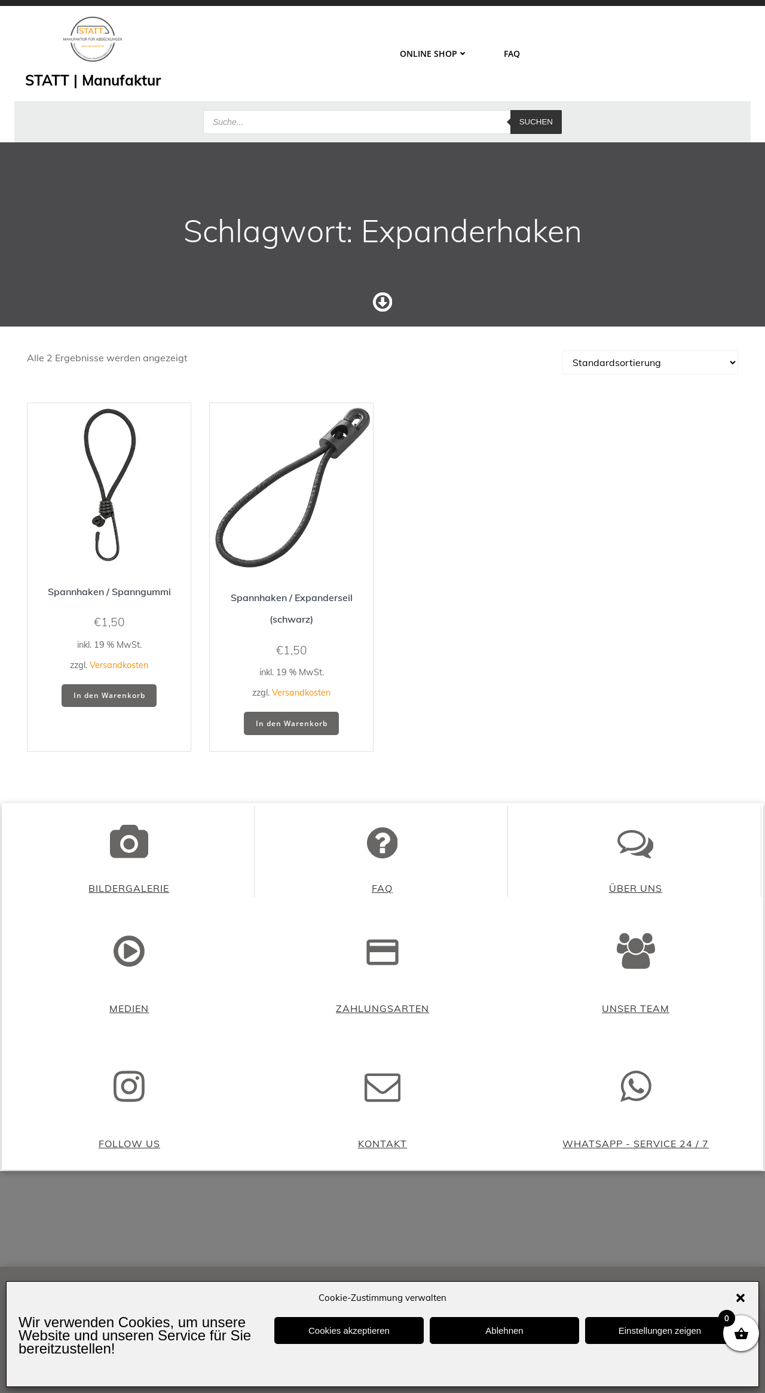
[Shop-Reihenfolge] (650, 367)
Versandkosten (119, 670)
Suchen (536, 116)
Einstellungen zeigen (660, 1330)
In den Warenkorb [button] (109, 700)
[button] (740, 1298)
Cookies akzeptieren (349, 1330)
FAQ (511, 52)
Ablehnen (504, 1330)
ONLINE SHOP (433, 52)
